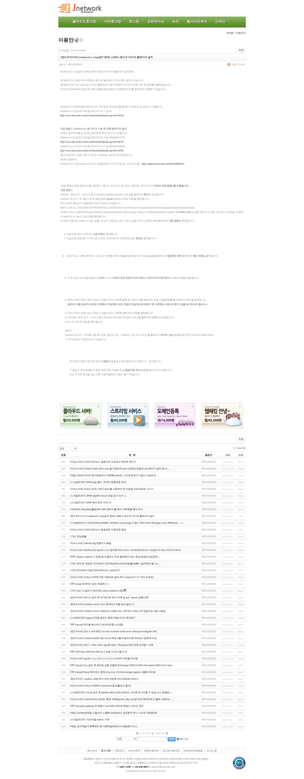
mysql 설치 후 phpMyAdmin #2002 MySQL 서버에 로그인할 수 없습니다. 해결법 (128, 692)
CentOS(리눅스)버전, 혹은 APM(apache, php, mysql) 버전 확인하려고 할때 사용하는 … (129, 699)
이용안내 (119, 750)
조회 (240, 455)
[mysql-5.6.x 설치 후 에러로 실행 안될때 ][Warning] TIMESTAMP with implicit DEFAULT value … (125, 665)
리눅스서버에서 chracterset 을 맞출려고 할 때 (107, 685)
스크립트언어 (78, 482)
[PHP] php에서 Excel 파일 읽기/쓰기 (105, 495)
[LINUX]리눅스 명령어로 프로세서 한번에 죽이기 (110, 461)
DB (72, 583)
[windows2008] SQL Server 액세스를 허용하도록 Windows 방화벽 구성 (120, 638)
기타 (73, 536)
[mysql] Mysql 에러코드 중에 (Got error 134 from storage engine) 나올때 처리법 (115, 672)
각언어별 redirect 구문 (98, 719)
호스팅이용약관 (171, 750)
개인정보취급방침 (193, 750)
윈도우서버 (77, 597)
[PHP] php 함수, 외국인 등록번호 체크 (106, 482)
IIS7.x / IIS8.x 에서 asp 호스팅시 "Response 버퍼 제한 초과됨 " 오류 (118, 645)
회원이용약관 (151, 750)
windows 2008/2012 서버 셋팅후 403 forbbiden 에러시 (111, 678)
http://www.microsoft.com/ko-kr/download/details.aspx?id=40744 (92, 115)
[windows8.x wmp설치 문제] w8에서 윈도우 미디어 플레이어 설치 (121, 516)
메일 (73, 475)
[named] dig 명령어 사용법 (97, 543)
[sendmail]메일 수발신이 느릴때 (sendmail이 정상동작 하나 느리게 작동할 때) (117, 712)
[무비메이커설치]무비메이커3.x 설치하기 (98, 570)
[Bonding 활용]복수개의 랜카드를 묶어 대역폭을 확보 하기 (112, 509)
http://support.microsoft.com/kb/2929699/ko (163, 163)
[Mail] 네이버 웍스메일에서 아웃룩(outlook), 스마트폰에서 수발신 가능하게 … (118, 475)
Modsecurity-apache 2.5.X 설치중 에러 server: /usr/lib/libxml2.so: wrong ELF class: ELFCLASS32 (132, 550)
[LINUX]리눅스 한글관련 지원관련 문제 (105, 529)
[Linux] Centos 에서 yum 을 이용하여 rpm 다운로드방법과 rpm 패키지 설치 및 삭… (127, 468)
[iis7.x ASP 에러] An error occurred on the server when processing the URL (120, 631)
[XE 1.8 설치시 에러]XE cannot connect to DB (100, 590)
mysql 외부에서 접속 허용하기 (91, 584)
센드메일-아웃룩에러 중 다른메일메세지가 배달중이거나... (108, 726)
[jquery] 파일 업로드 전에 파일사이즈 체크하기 (111, 617)
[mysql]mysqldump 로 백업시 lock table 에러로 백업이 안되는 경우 (109, 706)
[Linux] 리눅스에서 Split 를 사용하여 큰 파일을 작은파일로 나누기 (118, 489)
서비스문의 (134, 750)
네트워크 (75, 509)
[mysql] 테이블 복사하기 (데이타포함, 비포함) (99, 624)
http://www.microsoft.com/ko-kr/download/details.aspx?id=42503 (92, 150)
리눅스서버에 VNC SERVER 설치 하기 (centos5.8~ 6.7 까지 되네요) (119, 577)
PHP (73, 556)
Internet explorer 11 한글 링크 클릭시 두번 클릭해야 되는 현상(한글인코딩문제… (118, 556)
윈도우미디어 (78, 516)
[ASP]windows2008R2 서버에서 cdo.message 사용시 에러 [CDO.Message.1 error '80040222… (133, 522)
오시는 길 (212, 750)
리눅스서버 (77, 461)
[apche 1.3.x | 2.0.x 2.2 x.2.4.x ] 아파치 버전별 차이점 (111, 658)
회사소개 (92, 750)
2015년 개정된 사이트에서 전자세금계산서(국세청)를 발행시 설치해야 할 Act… (118, 563)
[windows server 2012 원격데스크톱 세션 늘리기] (109, 604)
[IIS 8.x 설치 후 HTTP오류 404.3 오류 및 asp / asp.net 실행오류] (116, 597)
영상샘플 (82, 536)
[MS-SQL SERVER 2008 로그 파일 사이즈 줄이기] (101, 651)
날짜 (227, 455)
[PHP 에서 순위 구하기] (99, 502)
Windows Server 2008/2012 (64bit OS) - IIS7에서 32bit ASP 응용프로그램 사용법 (124, 611)
